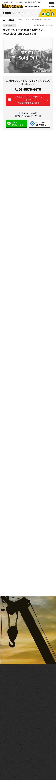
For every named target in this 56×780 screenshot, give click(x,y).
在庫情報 (11, 20)
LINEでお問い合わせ (17, 123)
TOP (4, 20)
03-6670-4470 (30, 89)
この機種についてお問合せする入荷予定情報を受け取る (28, 99)
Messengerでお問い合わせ (41, 123)
